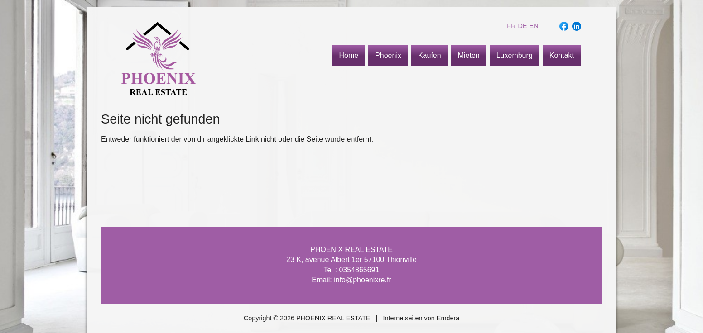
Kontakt (561, 55)
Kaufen (429, 55)
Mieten (469, 55)
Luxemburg (514, 55)
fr (511, 25)
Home (348, 55)
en (534, 25)
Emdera (448, 318)
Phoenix (388, 55)
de (522, 25)
